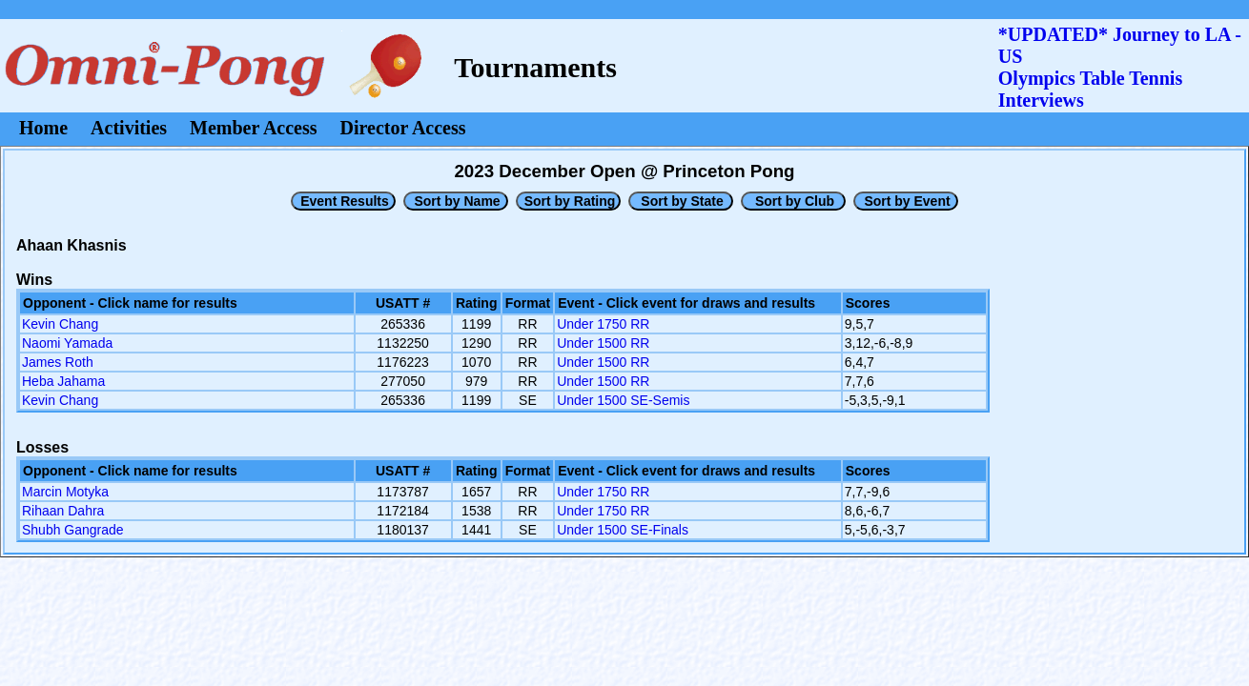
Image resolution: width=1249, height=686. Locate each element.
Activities (129, 127)
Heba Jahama (63, 381)
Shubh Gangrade (73, 529)
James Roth (57, 362)
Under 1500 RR (603, 343)
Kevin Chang (60, 324)
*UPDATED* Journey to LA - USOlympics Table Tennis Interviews (1119, 67)
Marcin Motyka (65, 491)
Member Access (253, 127)
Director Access (403, 127)
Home (43, 127)
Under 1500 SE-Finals (622, 529)
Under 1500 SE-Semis (623, 400)
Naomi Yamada (67, 343)
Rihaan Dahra (63, 510)
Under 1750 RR (603, 324)
